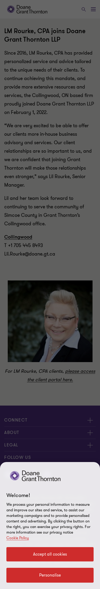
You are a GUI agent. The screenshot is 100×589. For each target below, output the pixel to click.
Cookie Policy (17, 537)
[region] (50, 525)
